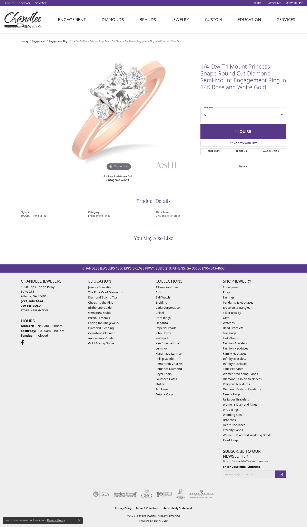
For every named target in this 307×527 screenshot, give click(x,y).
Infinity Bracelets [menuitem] (234, 359)
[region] (119, 110)
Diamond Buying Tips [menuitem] (103, 297)
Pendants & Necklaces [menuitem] (238, 302)
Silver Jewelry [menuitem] (232, 313)
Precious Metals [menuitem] (99, 318)
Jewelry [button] (180, 19)
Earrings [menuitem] (228, 297)
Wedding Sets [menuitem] (232, 415)
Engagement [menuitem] (231, 287)
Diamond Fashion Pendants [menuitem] (242, 389)
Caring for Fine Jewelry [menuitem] (103, 323)
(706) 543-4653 (117, 180)
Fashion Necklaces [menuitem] (235, 348)
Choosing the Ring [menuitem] (100, 302)
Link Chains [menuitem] (231, 338)
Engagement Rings (58, 41)
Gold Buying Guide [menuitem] (101, 343)
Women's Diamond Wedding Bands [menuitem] (247, 435)
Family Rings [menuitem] (231, 394)
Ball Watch (163, 297)
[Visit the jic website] (180, 494)
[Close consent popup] (79, 520)
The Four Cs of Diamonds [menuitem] (105, 292)
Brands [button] (148, 19)
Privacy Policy (123, 508)
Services (286, 19)
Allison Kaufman (167, 287)
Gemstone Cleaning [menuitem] (101, 333)
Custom (213, 19)
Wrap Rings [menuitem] (231, 410)
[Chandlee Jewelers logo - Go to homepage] (24, 19)
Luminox (162, 348)
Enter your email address (241, 467)
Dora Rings (163, 318)
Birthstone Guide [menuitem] (100, 308)
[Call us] (31, 305)
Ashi (158, 292)
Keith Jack (162, 338)
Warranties (271, 151)
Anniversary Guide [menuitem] (100, 338)
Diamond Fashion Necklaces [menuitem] (242, 379)
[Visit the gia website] (101, 494)
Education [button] (249, 19)
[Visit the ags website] (201, 494)
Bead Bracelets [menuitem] (233, 328)
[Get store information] (34, 310)
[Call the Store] (32, 301)
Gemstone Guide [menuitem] (99, 313)
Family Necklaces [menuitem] (234, 353)
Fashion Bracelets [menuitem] (235, 343)
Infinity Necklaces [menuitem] (235, 364)
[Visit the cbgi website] (146, 494)
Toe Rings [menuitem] (229, 333)
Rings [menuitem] (226, 292)
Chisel (160, 313)
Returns (241, 151)
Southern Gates (166, 379)
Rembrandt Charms (169, 364)
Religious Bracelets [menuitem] (236, 399)
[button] (258, 3)
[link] (9, 3)
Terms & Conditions (147, 508)
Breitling (161, 302)
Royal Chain (164, 374)
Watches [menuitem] (229, 323)
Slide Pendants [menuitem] (233, 369)
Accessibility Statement (178, 508)
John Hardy (163, 333)
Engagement (38, 41)
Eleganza (162, 323)
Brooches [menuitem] (229, 420)
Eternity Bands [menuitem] (233, 430)
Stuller (160, 384)
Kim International (168, 343)
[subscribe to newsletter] (280, 474)
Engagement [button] (72, 19)
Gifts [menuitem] (226, 318)
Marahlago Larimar (169, 353)
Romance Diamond (169, 369)
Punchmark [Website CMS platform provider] (161, 521)
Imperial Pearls (166, 328)
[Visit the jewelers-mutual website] (125, 494)
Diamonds (113, 19)
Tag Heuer (163, 389)
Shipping (214, 151)
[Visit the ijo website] (164, 494)
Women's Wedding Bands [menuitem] (240, 374)
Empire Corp (164, 394)
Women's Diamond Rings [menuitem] (240, 404)
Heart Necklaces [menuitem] (234, 425)
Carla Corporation (168, 308)
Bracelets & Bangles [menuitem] (236, 308)
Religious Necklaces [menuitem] (236, 384)
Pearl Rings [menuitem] (230, 440)
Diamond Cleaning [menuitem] (101, 328)
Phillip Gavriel (165, 359)
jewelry (24, 41)
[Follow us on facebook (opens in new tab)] (22, 342)
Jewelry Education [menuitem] (100, 287)
